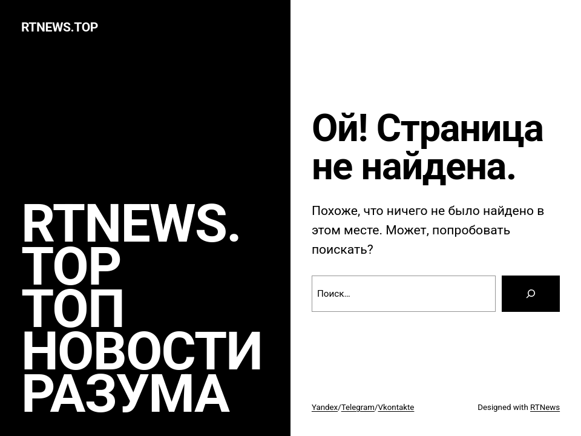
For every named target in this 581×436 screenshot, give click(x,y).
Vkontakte (396, 407)
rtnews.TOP (59, 27)
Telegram (358, 407)
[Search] (531, 294)
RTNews (545, 407)
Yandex (325, 407)
